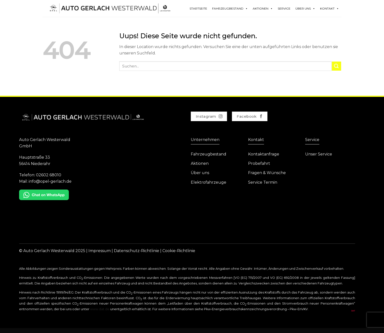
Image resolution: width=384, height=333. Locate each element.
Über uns (200, 172)
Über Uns (305, 8)
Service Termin (262, 182)
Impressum (99, 250)
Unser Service (318, 154)
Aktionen (263, 8)
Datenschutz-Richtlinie (136, 250)
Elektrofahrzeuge (208, 182)
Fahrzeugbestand (230, 8)
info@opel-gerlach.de (50, 181)
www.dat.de (99, 309)
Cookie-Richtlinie (178, 250)
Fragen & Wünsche (267, 172)
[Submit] (336, 66)
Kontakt (329, 8)
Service (284, 8)
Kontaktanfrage (263, 154)
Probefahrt (259, 163)
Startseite (198, 8)
